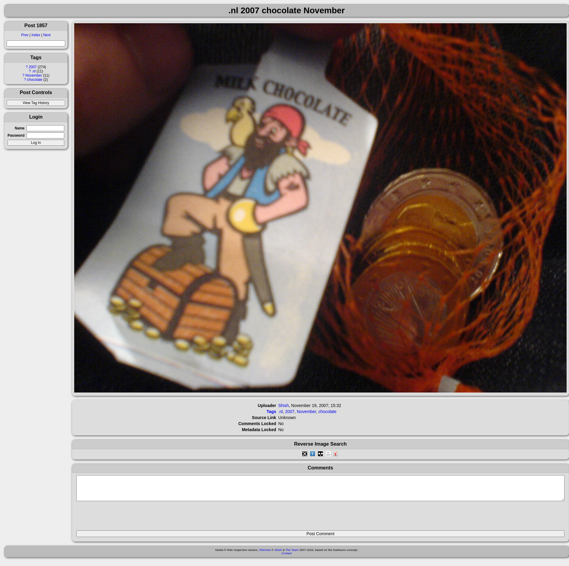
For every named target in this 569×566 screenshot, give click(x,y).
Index (35, 35)
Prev (24, 35)
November (33, 75)
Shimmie (265, 554)
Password (16, 135)
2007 (33, 67)
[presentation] (122, 518)
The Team (291, 554)
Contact (286, 557)
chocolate (35, 80)
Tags (271, 411)
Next (46, 35)
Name (19, 128)
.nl (34, 71)
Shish (283, 405)
